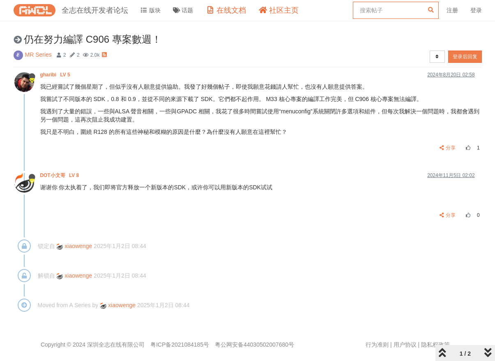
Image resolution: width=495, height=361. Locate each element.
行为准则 (377, 344)
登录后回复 (465, 57)
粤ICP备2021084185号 (179, 344)
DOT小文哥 (60, 175)
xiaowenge (74, 246)
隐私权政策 (435, 344)
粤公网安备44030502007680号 (254, 344)
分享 (447, 148)
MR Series (38, 54)
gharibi (56, 75)
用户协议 (405, 344)
